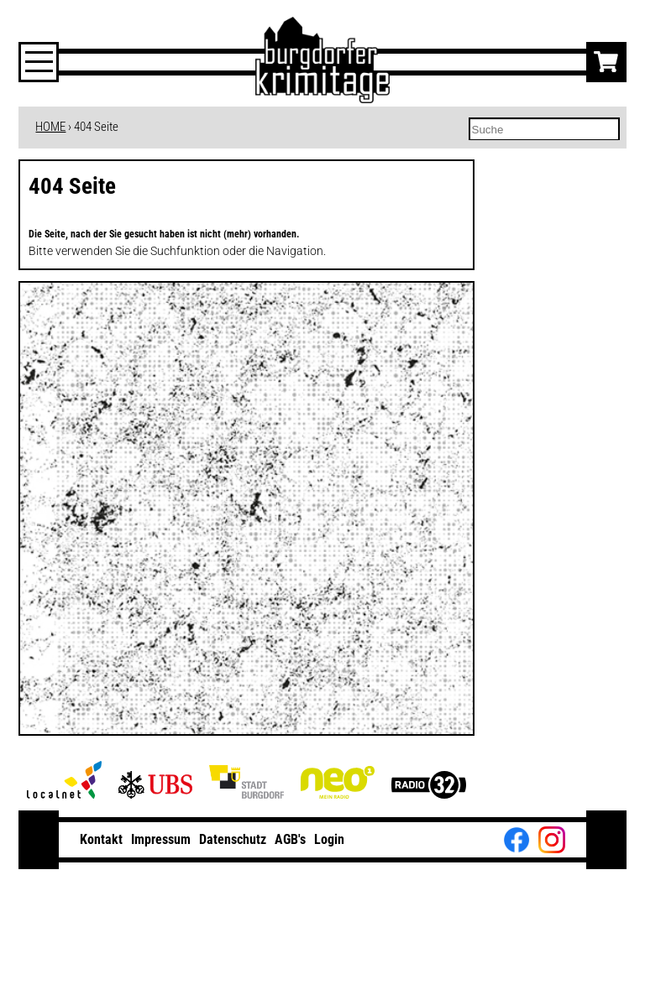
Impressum (161, 839)
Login (329, 839)
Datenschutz (232, 839)
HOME (50, 126)
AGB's (290, 839)
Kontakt (101, 839)
